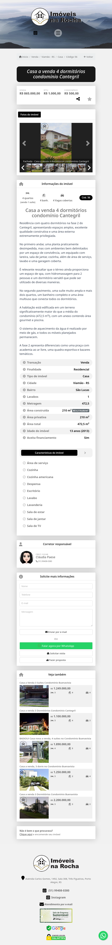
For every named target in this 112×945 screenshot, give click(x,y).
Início (23, 56)
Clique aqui (26, 834)
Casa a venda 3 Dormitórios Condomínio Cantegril (48, 710)
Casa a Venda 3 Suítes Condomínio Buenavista (45, 682)
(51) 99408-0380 (44, 561)
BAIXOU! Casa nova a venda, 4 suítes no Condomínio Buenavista (55, 738)
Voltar (88, 56)
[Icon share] (35, 32)
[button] (25, 143)
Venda (34, 56)
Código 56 (71, 56)
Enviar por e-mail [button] (56, 631)
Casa (60, 56)
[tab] (29, 114)
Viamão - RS (48, 56)
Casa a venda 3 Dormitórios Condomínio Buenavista (49, 794)
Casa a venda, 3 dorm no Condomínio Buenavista (47, 766)
